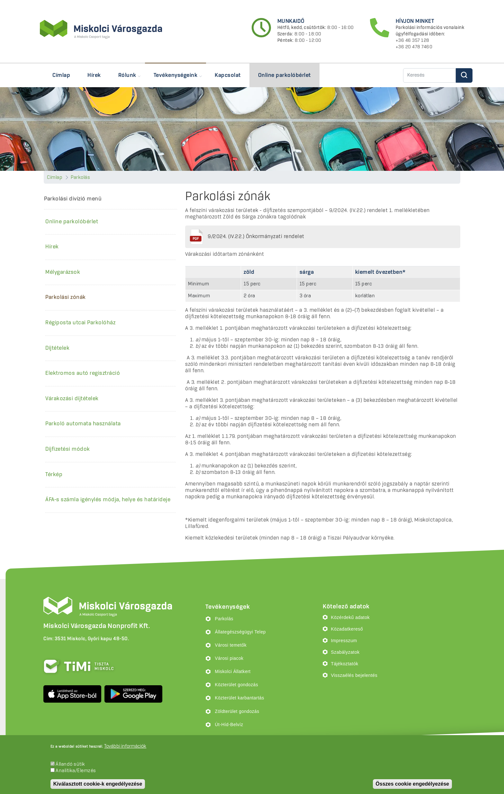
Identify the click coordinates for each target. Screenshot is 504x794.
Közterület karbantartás (239, 698)
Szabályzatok (345, 652)
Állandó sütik (70, 764)
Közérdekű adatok (350, 617)
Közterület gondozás (236, 684)
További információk (125, 746)
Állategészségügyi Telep (240, 632)
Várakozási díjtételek (72, 399)
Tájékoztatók (344, 663)
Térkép (53, 474)
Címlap (54, 177)
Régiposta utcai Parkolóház (80, 323)
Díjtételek (57, 348)
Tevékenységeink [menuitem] (173, 78)
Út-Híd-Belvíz (229, 724)
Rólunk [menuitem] (125, 78)
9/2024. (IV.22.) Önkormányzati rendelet (256, 236)
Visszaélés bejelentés (354, 675)
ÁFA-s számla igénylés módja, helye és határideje (107, 500)
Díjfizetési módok (67, 449)
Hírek (52, 247)
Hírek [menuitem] (94, 75)
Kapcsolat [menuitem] (228, 75)
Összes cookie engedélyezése (412, 784)
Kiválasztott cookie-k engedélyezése (97, 784)
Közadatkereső (347, 629)
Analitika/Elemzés (76, 770)
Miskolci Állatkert (233, 671)
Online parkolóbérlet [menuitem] (284, 75)
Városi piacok (229, 658)
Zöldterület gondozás (237, 711)
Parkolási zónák (65, 297)
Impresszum (344, 640)
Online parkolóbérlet (71, 222)
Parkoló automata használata (83, 424)
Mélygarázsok (62, 272)
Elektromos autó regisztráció (82, 373)
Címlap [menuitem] (61, 75)
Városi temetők (231, 645)
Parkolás (80, 177)
